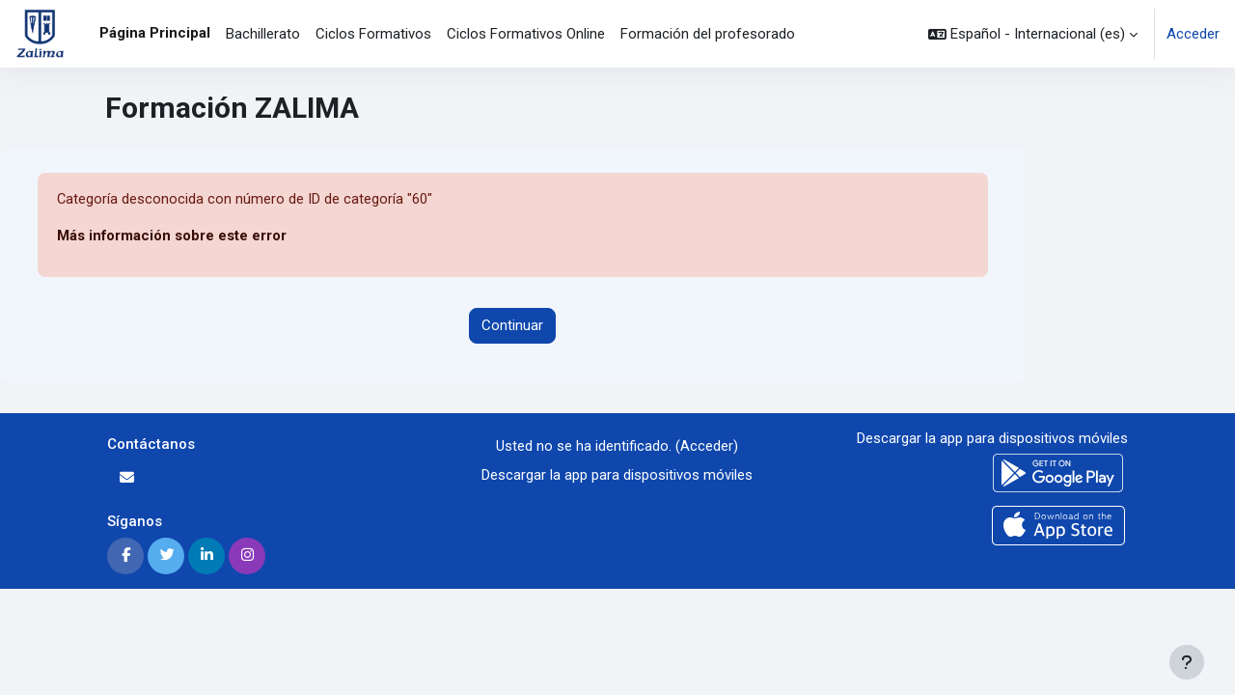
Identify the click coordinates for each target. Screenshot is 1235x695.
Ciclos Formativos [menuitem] (373, 33)
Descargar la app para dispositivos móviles (617, 476)
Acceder (1193, 33)
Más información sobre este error (172, 236)
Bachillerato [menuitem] (263, 33)
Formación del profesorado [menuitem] (707, 33)
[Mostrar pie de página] (1186, 662)
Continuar (512, 326)
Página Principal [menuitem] (154, 33)
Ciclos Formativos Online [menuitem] (526, 33)
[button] (1033, 34)
